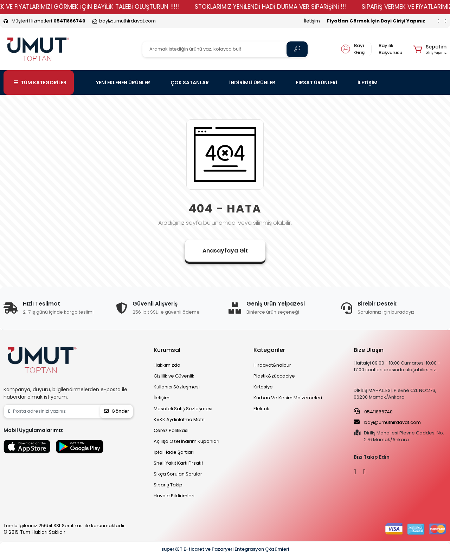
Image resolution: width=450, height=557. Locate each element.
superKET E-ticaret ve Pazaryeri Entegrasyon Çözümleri (225, 549)
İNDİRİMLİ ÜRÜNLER (252, 82)
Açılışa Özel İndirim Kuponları (186, 441)
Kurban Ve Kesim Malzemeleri (287, 397)
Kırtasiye (263, 387)
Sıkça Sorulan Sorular (178, 474)
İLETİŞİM (368, 82)
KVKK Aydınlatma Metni (180, 419)
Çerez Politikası (171, 430)
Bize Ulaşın (369, 350)
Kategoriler (269, 350)
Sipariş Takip (168, 484)
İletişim (312, 21)
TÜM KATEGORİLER (40, 82)
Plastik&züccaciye (274, 376)
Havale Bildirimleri (174, 495)
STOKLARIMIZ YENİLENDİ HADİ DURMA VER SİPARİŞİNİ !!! (279, 6)
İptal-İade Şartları (174, 452)
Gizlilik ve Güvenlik (174, 376)
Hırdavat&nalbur (272, 365)
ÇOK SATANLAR (190, 82)
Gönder (116, 411)
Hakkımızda (167, 365)
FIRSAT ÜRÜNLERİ (316, 82)
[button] (429, 49)
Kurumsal (167, 350)
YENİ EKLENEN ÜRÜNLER (123, 82)
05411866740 (373, 411)
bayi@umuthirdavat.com (387, 422)
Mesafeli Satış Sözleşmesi (183, 408)
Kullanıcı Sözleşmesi (177, 387)
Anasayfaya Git (225, 251)
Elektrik (261, 408)
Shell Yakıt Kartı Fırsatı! (178, 463)
